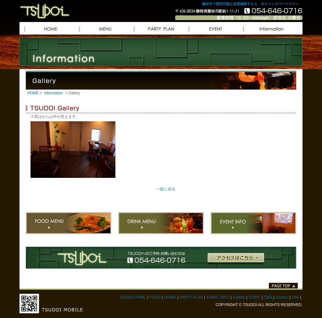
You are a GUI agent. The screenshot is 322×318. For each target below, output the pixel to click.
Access (282, 297)
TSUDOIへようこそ (51, 28)
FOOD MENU (68, 223)
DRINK (170, 297)
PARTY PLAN (161, 28)
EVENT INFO (253, 223)
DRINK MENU (161, 223)
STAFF (254, 297)
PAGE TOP (283, 285)
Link (295, 297)
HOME (33, 93)
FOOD (155, 297)
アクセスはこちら (236, 259)
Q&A (268, 297)
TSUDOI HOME (132, 297)
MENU (106, 28)
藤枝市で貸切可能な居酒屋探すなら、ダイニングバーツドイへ (250, 4)
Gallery (239, 297)
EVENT (215, 28)
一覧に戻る (165, 189)
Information (270, 28)
